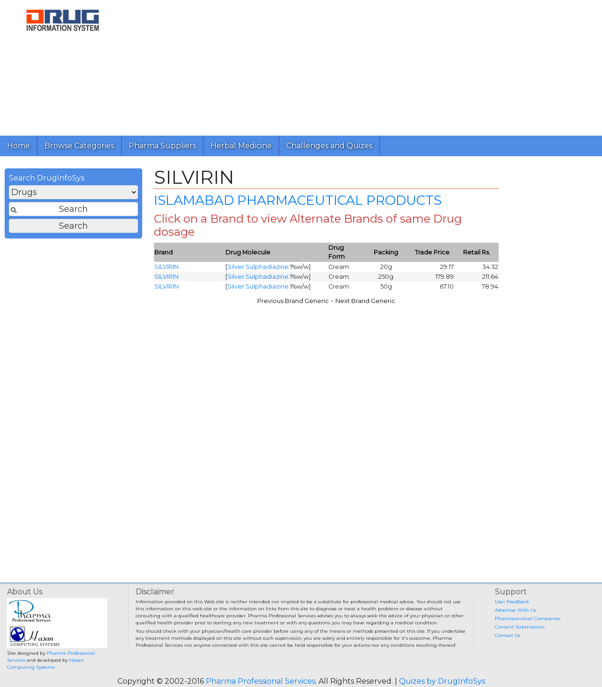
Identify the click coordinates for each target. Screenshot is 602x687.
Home (18, 145)
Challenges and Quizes (329, 145)
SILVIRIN (166, 266)
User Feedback (512, 602)
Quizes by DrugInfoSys (442, 681)
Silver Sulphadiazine (258, 266)
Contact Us (507, 635)
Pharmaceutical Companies (527, 618)
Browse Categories (79, 145)
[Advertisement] (360, 65)
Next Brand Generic (365, 300)
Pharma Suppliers (162, 145)
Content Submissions (519, 627)
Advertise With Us (515, 610)
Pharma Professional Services (260, 681)
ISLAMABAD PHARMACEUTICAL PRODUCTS (298, 200)
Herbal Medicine (241, 145)
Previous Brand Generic (293, 300)
